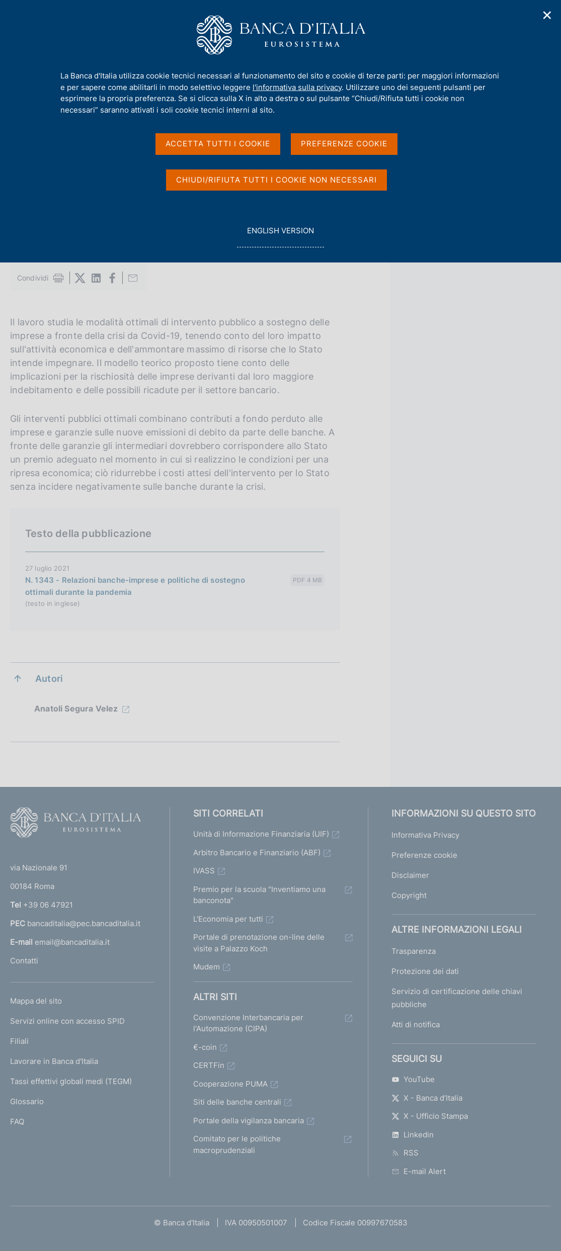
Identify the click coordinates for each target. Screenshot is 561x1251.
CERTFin (208, 1065)
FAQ (17, 1121)
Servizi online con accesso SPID (67, 1021)
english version (280, 236)
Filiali (19, 1041)
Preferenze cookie (424, 855)
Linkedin (412, 1134)
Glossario (27, 1101)
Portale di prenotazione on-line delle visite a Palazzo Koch (259, 942)
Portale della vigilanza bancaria (248, 1120)
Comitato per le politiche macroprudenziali (237, 1144)
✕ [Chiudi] (547, 15)
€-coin (205, 1047)
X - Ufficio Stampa (429, 1116)
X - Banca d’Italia (426, 1098)
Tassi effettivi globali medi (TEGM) (71, 1081)
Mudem (206, 966)
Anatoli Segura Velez (76, 708)
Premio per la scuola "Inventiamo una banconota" (259, 895)
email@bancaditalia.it (72, 942)
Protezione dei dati (425, 971)
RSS (405, 1152)
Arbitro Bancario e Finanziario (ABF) (256, 852)
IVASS (204, 870)
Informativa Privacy (425, 835)
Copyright (409, 895)
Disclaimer (410, 875)
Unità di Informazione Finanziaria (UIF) (261, 834)
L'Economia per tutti (228, 919)
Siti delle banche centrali (237, 1102)
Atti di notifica (415, 1024)
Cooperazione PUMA (230, 1084)
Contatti (24, 960)
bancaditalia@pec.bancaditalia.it (83, 923)
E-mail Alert (418, 1171)
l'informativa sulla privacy (297, 87)
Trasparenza (413, 951)
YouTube (413, 1079)
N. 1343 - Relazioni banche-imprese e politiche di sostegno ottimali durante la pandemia (135, 586)
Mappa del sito (36, 1001)
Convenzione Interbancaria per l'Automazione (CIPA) (248, 1023)
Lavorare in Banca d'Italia (54, 1061)
